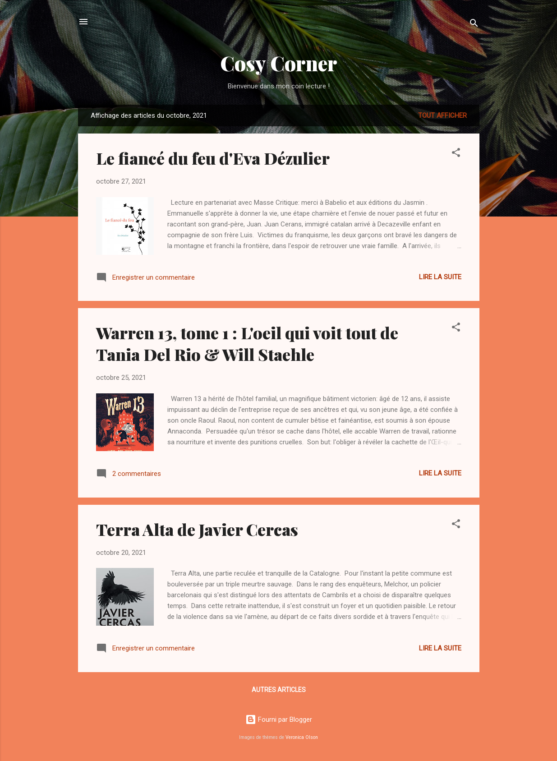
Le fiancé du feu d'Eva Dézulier (213, 158)
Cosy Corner (278, 63)
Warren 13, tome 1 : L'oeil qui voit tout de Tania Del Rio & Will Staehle (247, 343)
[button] (456, 154)
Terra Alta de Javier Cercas (197, 529)
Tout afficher (442, 115)
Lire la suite (440, 277)
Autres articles (279, 689)
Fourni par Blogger (278, 719)
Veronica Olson (301, 737)
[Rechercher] (474, 24)
